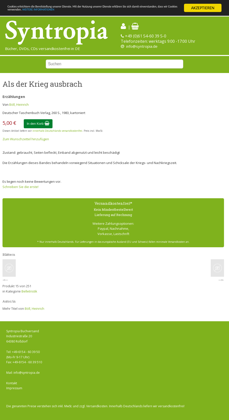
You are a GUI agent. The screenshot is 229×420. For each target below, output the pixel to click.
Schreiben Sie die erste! (20, 186)
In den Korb (38, 124)
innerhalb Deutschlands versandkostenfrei (57, 130)
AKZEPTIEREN (202, 7)
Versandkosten (97, 406)
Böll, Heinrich (19, 104)
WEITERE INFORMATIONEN (127, 12)
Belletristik (29, 291)
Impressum (14, 388)
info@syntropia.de (142, 46)
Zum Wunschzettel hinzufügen (25, 139)
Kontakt (11, 383)
